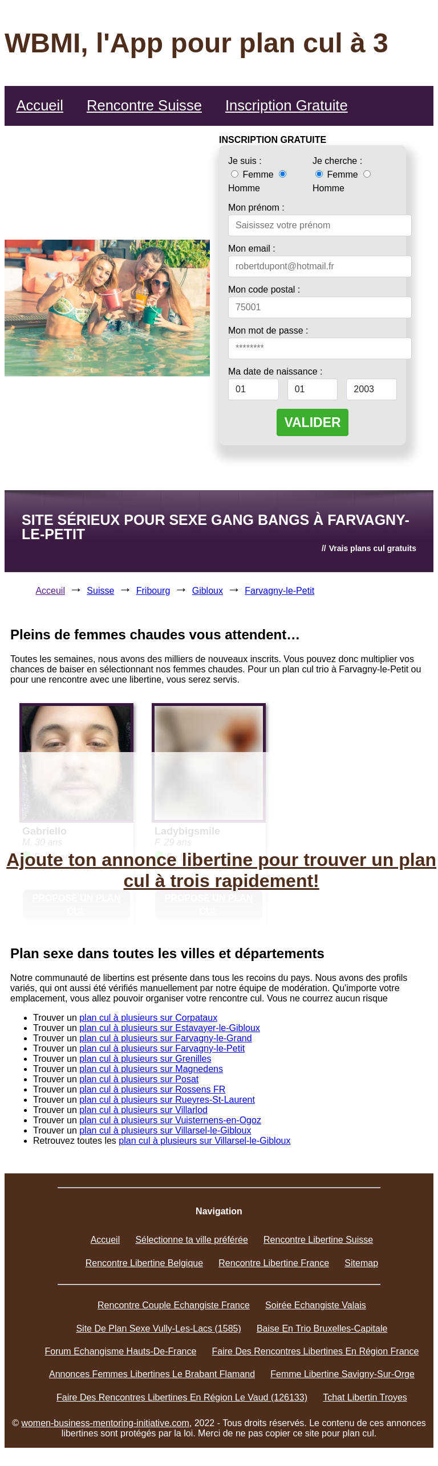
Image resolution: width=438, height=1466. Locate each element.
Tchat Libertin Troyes (365, 1397)
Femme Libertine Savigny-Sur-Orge (342, 1374)
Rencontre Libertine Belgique (144, 1263)
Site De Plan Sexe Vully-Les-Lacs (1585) (158, 1328)
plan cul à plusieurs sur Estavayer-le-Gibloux (169, 1028)
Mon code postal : (264, 289)
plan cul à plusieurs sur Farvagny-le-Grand (165, 1038)
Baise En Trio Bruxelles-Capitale (322, 1328)
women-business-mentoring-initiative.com (105, 1423)
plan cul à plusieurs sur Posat (138, 1079)
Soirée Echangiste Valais (315, 1305)
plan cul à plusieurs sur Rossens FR (152, 1089)
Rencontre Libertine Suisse (318, 1240)
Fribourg (153, 591)
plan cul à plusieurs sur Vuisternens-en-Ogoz (170, 1120)
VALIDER (312, 422)
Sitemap (361, 1263)
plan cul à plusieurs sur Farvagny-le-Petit (162, 1048)
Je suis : (245, 161)
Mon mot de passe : (268, 330)
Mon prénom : (256, 207)
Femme (253, 174)
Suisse (100, 591)
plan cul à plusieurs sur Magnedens (151, 1069)
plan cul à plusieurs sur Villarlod (143, 1110)
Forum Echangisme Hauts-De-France (120, 1351)
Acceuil (50, 591)
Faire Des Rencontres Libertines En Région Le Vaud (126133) (181, 1397)
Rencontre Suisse (144, 105)
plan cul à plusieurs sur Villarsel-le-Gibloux (165, 1130)
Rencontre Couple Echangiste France (174, 1305)
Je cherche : (337, 161)
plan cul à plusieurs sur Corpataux (148, 1017)
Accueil (39, 105)
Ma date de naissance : (275, 371)
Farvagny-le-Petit (279, 591)
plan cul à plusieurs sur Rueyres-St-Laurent (167, 1099)
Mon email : (251, 248)
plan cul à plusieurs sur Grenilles (145, 1058)
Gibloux (207, 591)
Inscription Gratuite (286, 105)
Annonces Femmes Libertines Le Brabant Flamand (152, 1374)
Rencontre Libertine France (273, 1263)
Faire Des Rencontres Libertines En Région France (315, 1351)
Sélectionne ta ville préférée (191, 1240)
